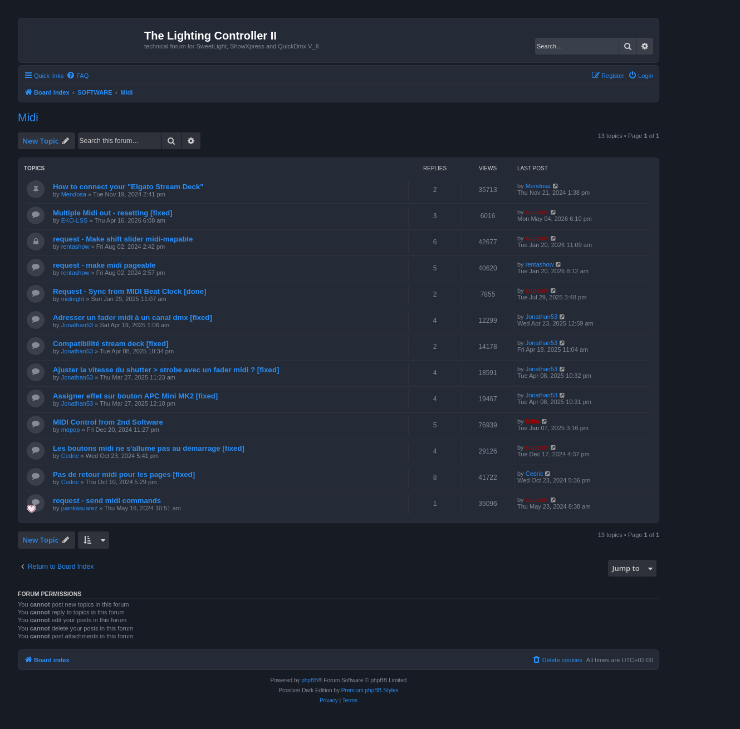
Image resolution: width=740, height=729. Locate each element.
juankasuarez (79, 508)
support (537, 212)
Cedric (70, 455)
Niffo (533, 421)
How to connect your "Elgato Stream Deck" (128, 187)
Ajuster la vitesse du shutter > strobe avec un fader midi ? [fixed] (166, 370)
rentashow (75, 246)
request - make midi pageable (104, 265)
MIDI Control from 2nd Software (108, 422)
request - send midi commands (107, 500)
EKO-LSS (74, 220)
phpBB (309, 680)
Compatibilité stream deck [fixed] (110, 343)
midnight (73, 298)
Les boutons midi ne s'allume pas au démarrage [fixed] (148, 448)
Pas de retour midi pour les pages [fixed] (124, 474)
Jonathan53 (77, 325)
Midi (28, 117)
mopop (70, 429)
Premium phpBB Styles (370, 690)
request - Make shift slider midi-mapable (123, 239)
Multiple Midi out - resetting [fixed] (113, 213)
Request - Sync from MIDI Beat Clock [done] (130, 291)
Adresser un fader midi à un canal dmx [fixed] (132, 317)
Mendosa (73, 194)
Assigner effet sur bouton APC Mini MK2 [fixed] (135, 396)
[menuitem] (77, 75)
